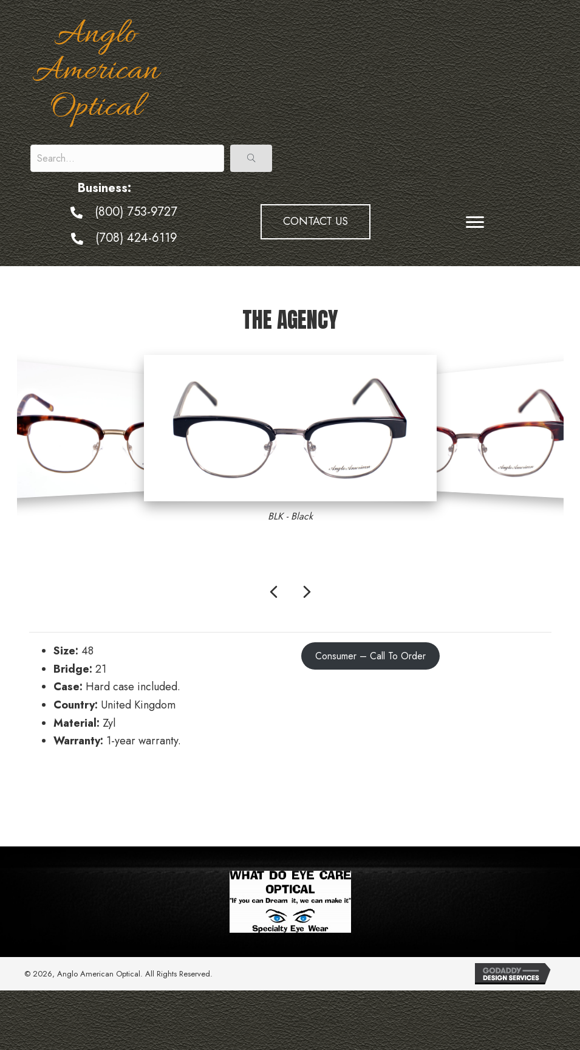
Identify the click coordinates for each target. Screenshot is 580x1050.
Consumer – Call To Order (370, 656)
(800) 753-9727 (136, 212)
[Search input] (127, 158)
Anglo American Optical (95, 71)
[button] (251, 158)
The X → (531, 795)
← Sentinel (55, 795)
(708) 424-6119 (136, 238)
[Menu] (475, 222)
